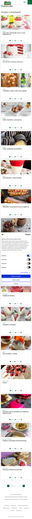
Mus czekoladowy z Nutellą (10, 353)
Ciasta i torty (6, 60)
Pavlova (5, 382)
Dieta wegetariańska (7, 439)
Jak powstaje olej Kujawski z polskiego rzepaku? (16, 496)
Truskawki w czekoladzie (9, 324)
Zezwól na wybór (16, 279)
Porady (20, 508)
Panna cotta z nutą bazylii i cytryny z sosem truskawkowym (14, 33)
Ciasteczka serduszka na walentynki (12, 469)
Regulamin (13, 505)
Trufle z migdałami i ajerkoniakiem (12, 149)
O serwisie (6, 505)
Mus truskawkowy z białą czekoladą (12, 178)
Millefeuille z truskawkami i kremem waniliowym (16, 207)
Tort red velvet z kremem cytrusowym (13, 62)
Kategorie (26, 508)
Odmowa (16, 283)
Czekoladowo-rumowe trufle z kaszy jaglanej (15, 91)
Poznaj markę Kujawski (16, 494)
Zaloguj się (18, 510)
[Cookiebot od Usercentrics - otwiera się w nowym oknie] (25, 234)
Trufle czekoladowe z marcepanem (12, 120)
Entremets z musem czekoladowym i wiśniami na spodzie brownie (16, 412)
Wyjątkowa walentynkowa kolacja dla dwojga (14, 440)
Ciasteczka (5, 205)
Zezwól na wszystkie (16, 276)
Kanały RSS (14, 508)
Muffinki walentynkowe (9, 295)
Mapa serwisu (6, 508)
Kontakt (12, 510)
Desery (4, 31)
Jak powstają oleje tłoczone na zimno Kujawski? (16, 499)
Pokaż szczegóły (24, 272)
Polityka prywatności (23, 505)
